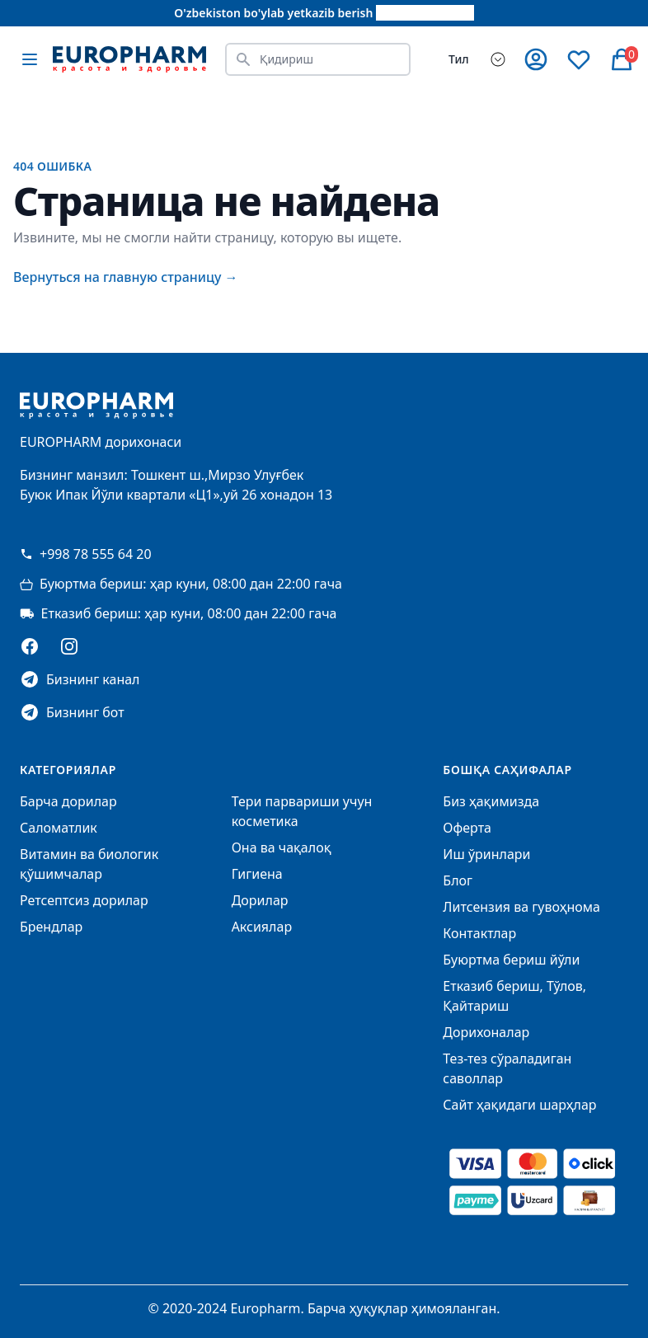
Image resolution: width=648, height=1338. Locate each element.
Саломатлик (58, 828)
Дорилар (260, 900)
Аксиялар (262, 927)
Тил (458, 59)
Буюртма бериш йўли (511, 960)
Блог (457, 880)
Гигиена (257, 874)
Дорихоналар (486, 1032)
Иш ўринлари (486, 854)
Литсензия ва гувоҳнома (521, 907)
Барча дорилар (68, 801)
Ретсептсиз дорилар (84, 900)
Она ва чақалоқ (281, 847)
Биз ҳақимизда (491, 801)
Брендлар (51, 927)
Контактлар (479, 933)
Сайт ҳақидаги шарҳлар (519, 1105)
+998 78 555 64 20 (86, 554)
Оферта (467, 828)
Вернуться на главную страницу (125, 277)
